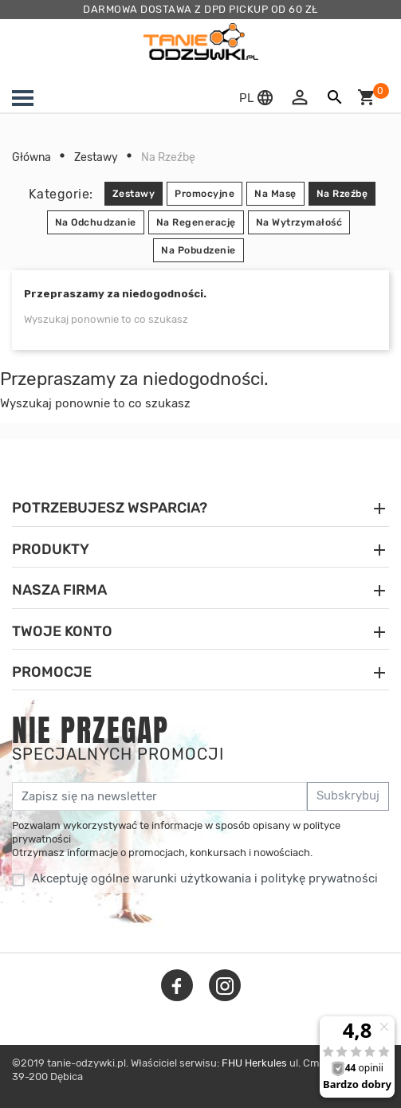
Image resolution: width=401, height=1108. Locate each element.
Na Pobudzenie (198, 250)
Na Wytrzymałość (299, 222)
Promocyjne (204, 193)
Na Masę (275, 193)
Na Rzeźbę (342, 193)
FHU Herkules (254, 1063)
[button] (258, 97)
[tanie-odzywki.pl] (200, 41)
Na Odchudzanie (95, 222)
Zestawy (133, 193)
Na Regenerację (196, 222)
